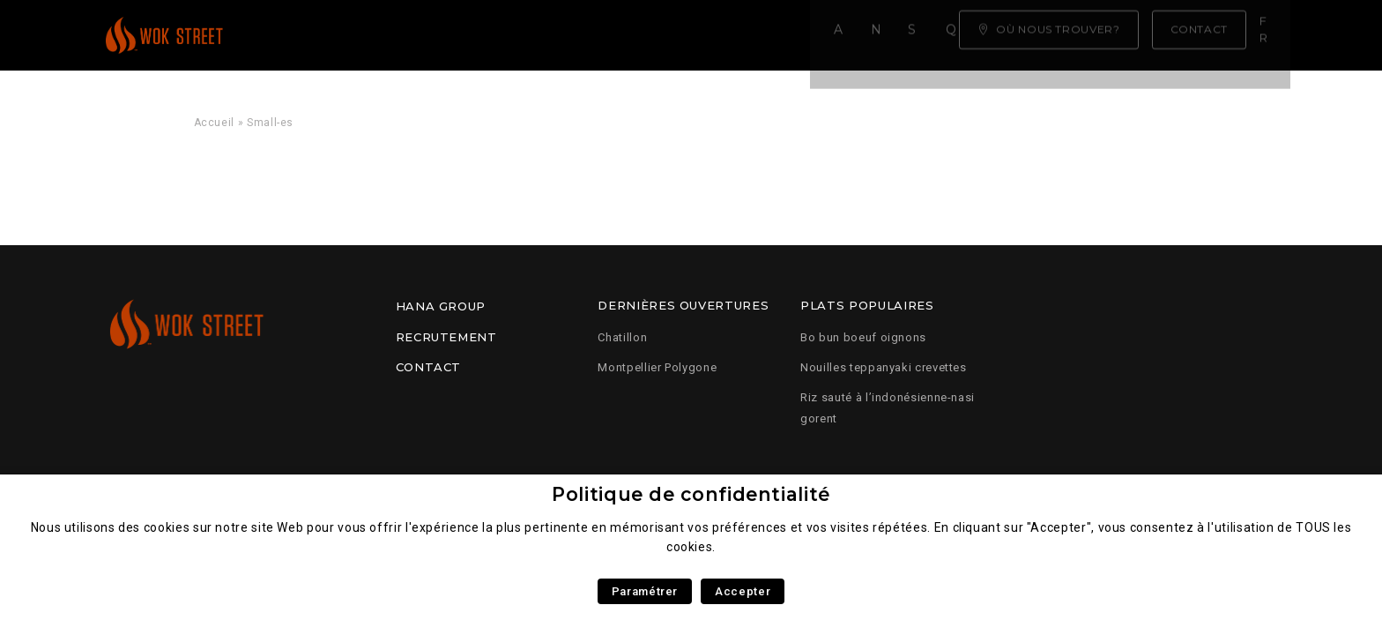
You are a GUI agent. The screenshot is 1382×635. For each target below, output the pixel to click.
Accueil (302, 35)
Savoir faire (536, 35)
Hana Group (441, 306)
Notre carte (409, 35)
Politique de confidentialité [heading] (691, 494)
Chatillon (622, 337)
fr (1272, 34)
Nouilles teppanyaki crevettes (883, 367)
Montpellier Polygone (657, 367)
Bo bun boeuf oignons (863, 337)
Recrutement (446, 337)
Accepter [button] (742, 591)
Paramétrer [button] (645, 591)
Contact (428, 367)
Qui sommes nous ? (687, 35)
